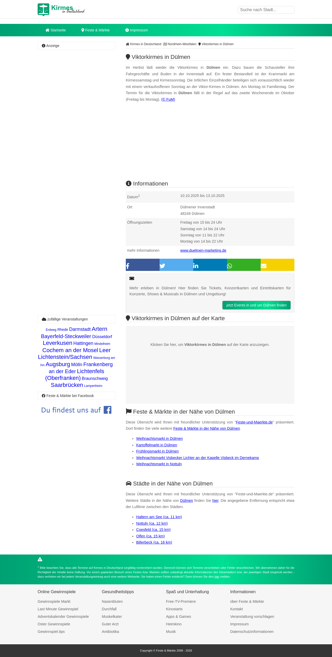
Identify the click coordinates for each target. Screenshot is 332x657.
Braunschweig (95, 378)
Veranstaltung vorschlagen (252, 616)
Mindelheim (102, 344)
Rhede (62, 329)
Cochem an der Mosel (70, 350)
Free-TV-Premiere (181, 601)
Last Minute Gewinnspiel (58, 609)
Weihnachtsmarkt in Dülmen (159, 438)
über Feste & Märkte (247, 601)
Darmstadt (80, 329)
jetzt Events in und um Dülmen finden (256, 305)
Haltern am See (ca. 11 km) (159, 517)
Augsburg (58, 364)
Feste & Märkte (95, 30)
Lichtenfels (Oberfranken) (74, 374)
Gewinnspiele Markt (54, 601)
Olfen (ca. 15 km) (150, 536)
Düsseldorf (102, 336)
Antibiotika (110, 631)
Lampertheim (93, 386)
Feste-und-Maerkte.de (254, 422)
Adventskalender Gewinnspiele (63, 616)
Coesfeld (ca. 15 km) (153, 530)
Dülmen (186, 500)
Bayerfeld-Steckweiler (66, 336)
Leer (105, 350)
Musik (171, 631)
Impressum (136, 30)
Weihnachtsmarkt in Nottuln (159, 464)
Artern (99, 329)
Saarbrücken (67, 385)
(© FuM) (168, 99)
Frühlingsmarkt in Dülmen (157, 451)
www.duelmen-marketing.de (203, 250)
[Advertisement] (76, 128)
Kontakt (236, 609)
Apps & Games (178, 616)
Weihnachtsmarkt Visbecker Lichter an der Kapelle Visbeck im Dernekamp (197, 458)
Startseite (55, 30)
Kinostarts (174, 609)
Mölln (76, 364)
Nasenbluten (112, 601)
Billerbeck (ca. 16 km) (154, 542)
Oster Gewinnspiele (54, 624)
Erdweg (51, 330)
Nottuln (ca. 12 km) (152, 523)
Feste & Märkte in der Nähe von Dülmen (206, 428)
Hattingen (83, 343)
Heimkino (174, 624)
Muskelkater (112, 616)
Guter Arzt (110, 624)
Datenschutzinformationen (252, 631)
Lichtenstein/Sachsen (65, 357)
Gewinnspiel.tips (51, 631)
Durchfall (109, 609)
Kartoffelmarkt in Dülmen (156, 445)
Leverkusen (57, 343)
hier (215, 500)
